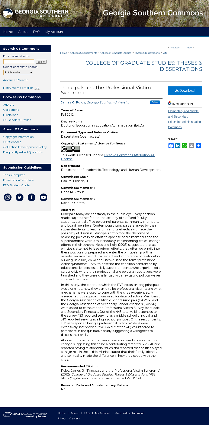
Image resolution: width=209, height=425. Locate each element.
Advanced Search (15, 80)
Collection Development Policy (25, 147)
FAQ (87, 413)
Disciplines (10, 114)
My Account (103, 413)
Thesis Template (14, 175)
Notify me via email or (21, 87)
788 (165, 52)
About (75, 413)
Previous (175, 47)
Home (63, 52)
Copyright (75, 418)
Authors (8, 104)
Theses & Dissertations (147, 52)
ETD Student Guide (16, 185)
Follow (155, 102)
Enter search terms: (16, 56)
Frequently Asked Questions (22, 152)
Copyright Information (18, 136)
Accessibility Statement (129, 413)
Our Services (12, 142)
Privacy (62, 418)
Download (185, 90)
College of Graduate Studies (115, 52)
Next (189, 47)
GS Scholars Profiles (17, 120)
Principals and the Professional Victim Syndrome (106, 90)
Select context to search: (20, 66)
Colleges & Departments (83, 52)
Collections (11, 109)
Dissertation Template (18, 180)
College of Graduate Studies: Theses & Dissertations (144, 66)
